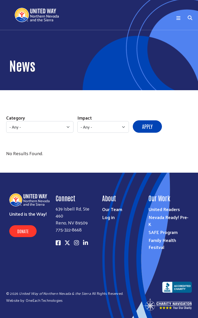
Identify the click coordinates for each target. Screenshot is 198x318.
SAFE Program (163, 232)
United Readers (164, 209)
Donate (23, 231)
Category (15, 117)
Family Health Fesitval (162, 243)
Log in (108, 217)
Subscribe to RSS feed (8, 163)
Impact (84, 117)
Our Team (112, 209)
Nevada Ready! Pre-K (168, 220)
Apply (147, 126)
